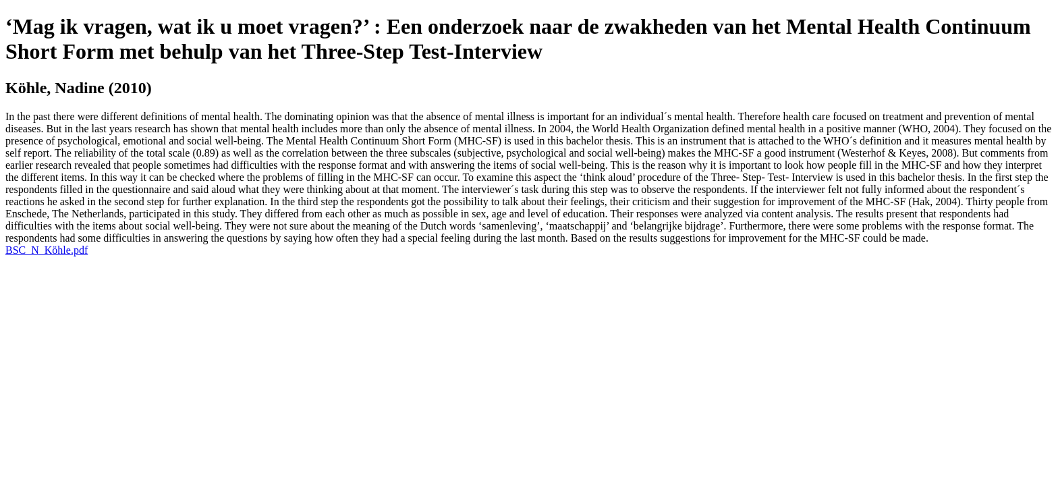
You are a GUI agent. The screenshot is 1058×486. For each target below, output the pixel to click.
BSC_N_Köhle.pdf (46, 250)
